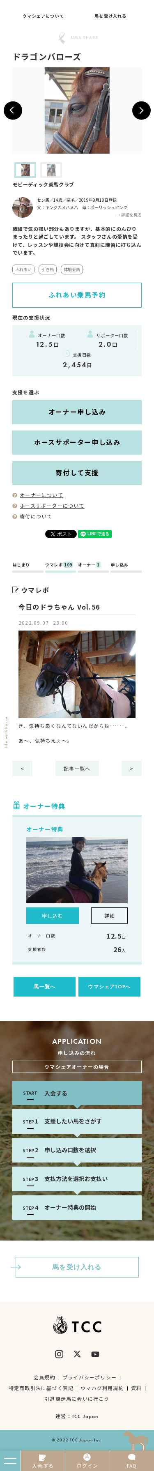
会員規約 (44, 1377)
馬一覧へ (44, 986)
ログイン (87, 1461)
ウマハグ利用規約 (102, 1387)
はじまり (21, 565)
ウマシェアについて (43, 16)
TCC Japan (85, 1416)
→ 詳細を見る (129, 215)
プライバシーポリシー (89, 1377)
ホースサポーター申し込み (77, 442)
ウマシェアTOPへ (109, 986)
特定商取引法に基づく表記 (41, 1387)
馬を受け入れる (110, 16)
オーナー (89, 565)
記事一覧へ (77, 768)
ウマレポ (59, 565)
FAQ (132, 1461)
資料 (136, 1387)
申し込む (53, 915)
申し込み (119, 565)
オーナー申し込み (77, 412)
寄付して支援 (77, 472)
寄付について (32, 516)
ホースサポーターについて (48, 505)
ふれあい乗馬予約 (77, 294)
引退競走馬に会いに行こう (76, 1398)
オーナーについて (37, 494)
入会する (43, 1461)
